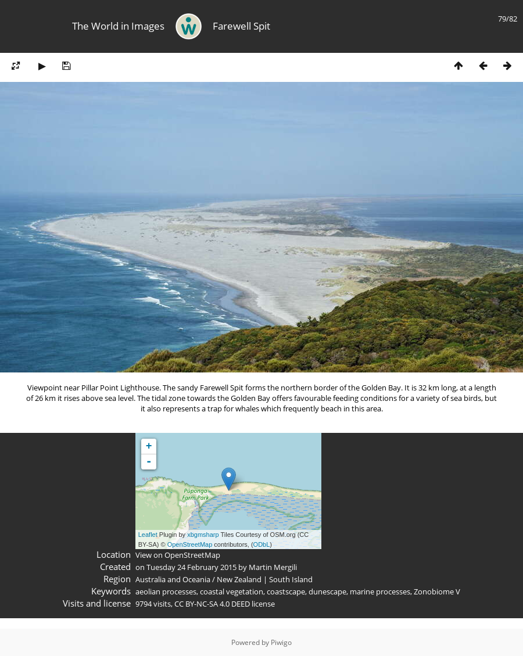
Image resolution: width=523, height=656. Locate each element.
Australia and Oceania (172, 579)
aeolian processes (165, 591)
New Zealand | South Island (265, 579)
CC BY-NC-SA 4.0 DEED (212, 603)
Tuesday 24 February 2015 (191, 567)
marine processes (380, 591)
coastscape (286, 591)
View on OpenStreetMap (177, 555)
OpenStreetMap (190, 544)
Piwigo (281, 642)
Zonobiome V (437, 591)
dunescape (327, 591)
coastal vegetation (231, 591)
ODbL (261, 544)
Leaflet (147, 534)
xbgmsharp (202, 534)
